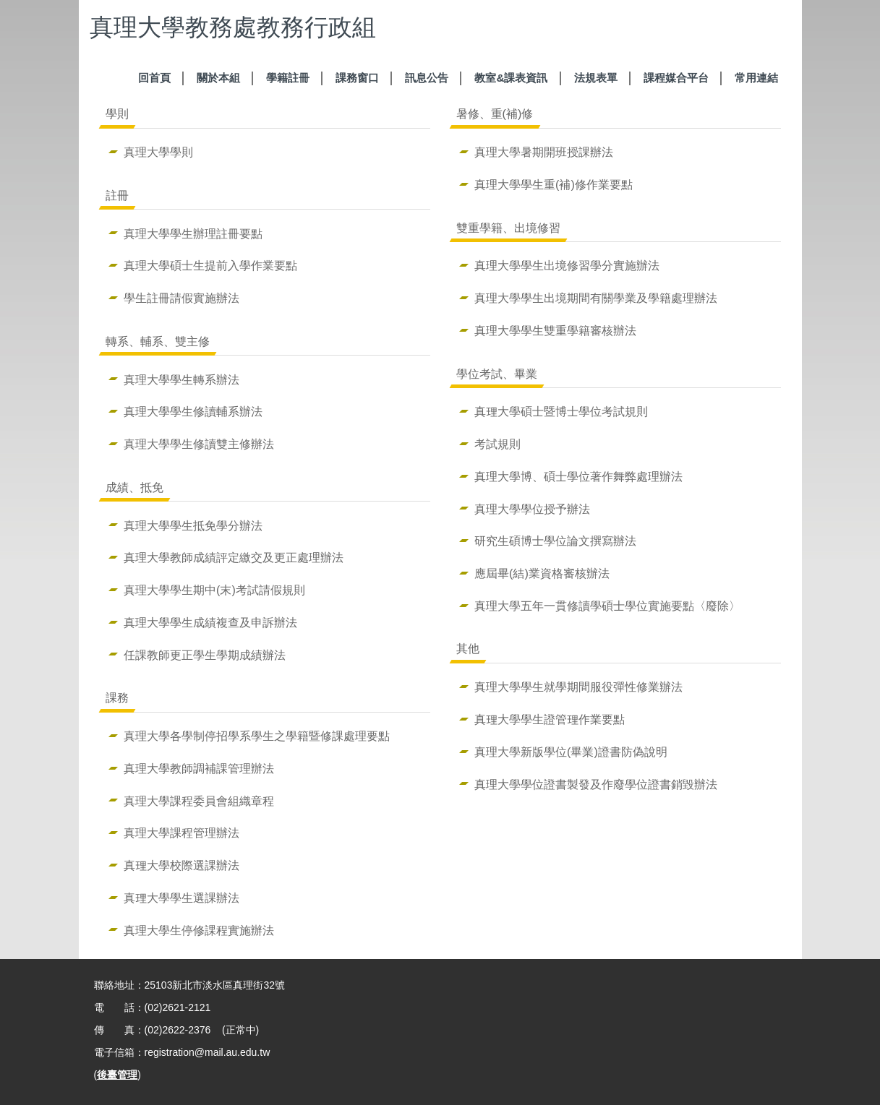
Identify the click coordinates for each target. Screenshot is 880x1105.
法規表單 (596, 78)
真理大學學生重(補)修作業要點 (553, 184)
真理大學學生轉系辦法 (181, 379)
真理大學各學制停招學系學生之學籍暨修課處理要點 (257, 735)
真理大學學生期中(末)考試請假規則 (214, 589)
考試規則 (497, 443)
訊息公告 (426, 78)
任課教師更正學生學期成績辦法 (205, 654)
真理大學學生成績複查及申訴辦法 (210, 622)
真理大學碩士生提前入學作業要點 (210, 265)
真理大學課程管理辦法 (181, 832)
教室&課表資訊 (510, 78)
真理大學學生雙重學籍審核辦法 (555, 330)
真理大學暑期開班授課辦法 (543, 151)
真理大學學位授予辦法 (532, 508)
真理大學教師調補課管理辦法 (199, 768)
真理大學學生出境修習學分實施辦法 (566, 265)
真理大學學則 (158, 151)
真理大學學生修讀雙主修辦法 (199, 443)
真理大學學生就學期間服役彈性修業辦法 (578, 686)
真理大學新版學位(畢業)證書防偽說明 (570, 751)
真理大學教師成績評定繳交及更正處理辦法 (233, 557)
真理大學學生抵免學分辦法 (193, 525)
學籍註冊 (287, 78)
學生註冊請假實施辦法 (181, 297)
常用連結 (756, 78)
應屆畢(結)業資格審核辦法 (542, 573)
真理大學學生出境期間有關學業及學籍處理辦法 (595, 297)
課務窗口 (357, 78)
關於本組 (218, 78)
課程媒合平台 (676, 78)
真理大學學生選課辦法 (181, 897)
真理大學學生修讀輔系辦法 (193, 411)
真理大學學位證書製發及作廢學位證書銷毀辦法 (595, 784)
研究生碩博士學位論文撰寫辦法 (555, 540)
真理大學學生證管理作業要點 (549, 719)
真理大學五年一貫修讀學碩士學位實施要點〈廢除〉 (607, 605)
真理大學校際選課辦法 (181, 865)
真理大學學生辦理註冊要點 (193, 233)
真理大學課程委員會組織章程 (199, 800)
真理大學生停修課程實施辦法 (199, 930)
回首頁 (154, 78)
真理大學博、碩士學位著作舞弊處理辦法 (578, 476)
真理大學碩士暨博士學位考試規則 (561, 411)
